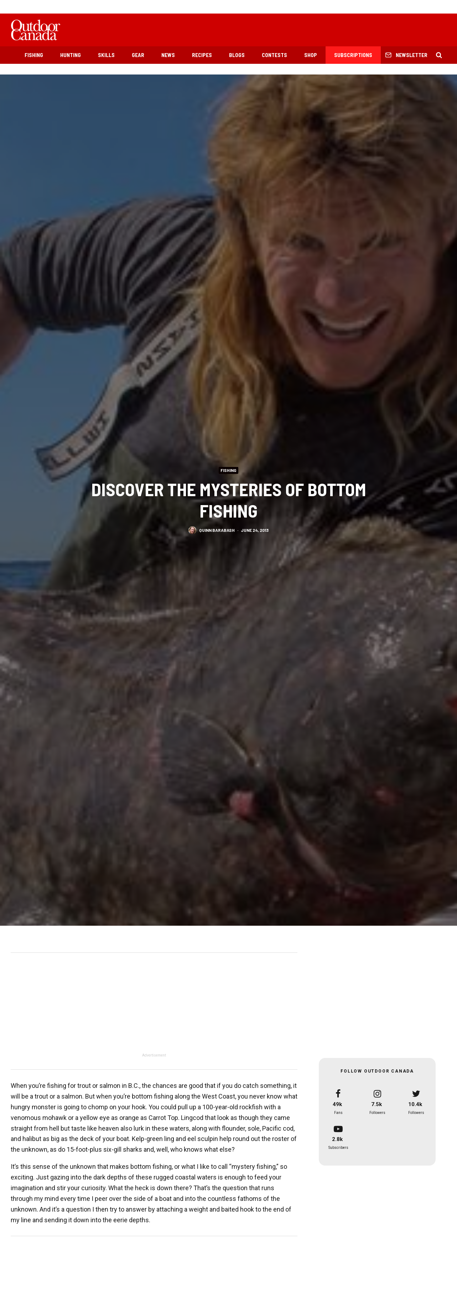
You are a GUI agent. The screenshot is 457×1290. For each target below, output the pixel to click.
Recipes (202, 55)
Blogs (237, 55)
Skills (106, 55)
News (168, 55)
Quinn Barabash (217, 530)
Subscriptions (353, 55)
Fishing (34, 55)
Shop (310, 55)
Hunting (70, 55)
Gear (138, 55)
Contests (274, 55)
